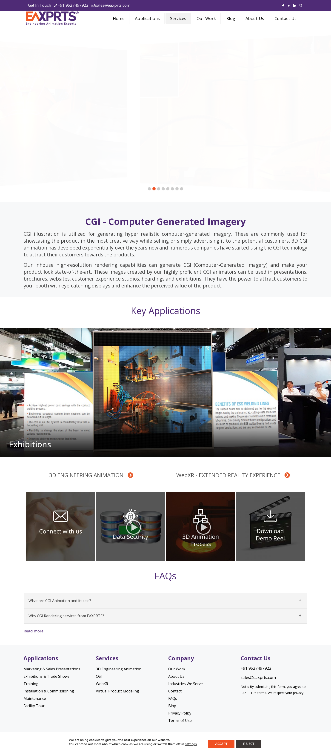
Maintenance (34, 698)
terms (261, 693)
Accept (221, 744)
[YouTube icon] (289, 5)
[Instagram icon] (300, 5)
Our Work (176, 669)
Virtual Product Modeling (117, 691)
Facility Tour (34, 705)
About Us (176, 676)
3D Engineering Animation (118, 669)
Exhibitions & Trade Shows (46, 676)
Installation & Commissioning (48, 691)
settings (191, 744)
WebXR (102, 683)
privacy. (298, 693)
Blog (172, 705)
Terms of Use (180, 720)
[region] (165, 113)
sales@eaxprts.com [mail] (112, 5)
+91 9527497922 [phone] (73, 5)
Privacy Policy (179, 713)
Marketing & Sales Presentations (51, 669)
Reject (248, 744)
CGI (99, 676)
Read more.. (34, 631)
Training (30, 683)
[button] (165, 113)
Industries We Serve (185, 683)
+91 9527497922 (256, 668)
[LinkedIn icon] (294, 5)
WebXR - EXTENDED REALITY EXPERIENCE (233, 475)
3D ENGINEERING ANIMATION (91, 475)
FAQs (172, 698)
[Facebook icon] (283, 5)
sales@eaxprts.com (258, 677)
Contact (175, 691)
